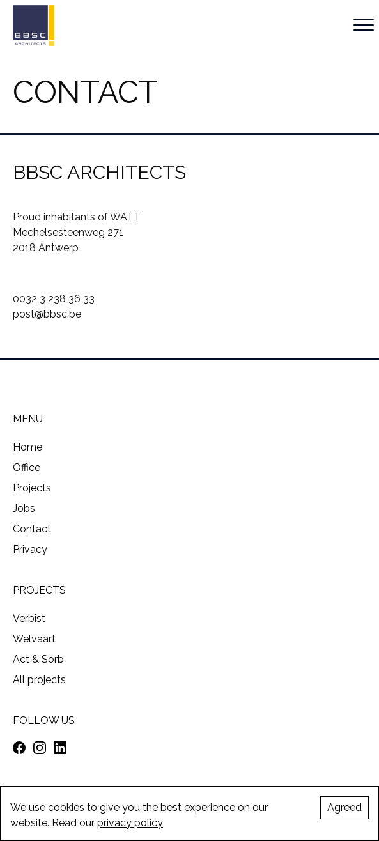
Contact (32, 529)
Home (27, 447)
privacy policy (130, 823)
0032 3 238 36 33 (54, 299)
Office (26, 467)
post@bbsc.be (47, 314)
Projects (32, 488)
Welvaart (34, 639)
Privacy (30, 549)
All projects (39, 680)
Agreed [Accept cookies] (344, 807)
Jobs (24, 508)
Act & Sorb (38, 659)
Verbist (29, 618)
